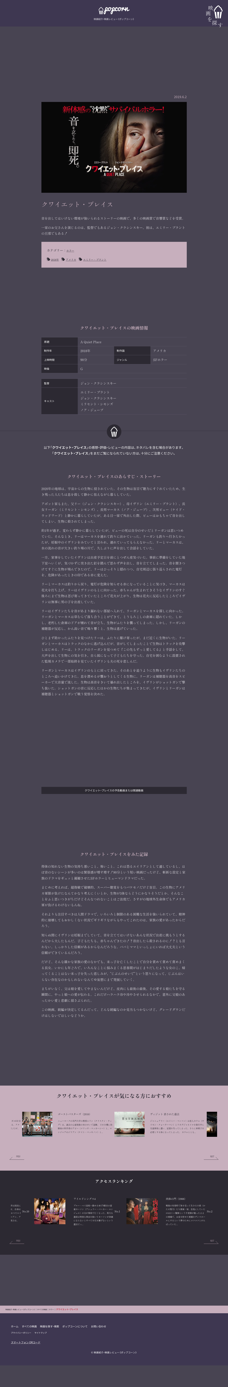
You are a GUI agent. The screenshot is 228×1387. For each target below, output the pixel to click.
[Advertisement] (114, 52)
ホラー (71, 250)
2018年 (56, 259)
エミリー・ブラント (102, 259)
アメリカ (74, 259)
